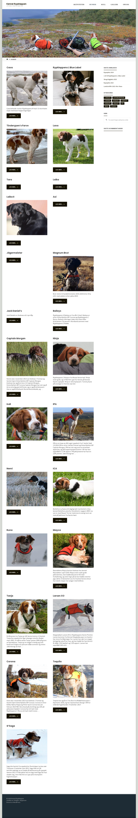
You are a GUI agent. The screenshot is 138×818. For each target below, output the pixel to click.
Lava (55, 125)
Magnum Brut (61, 252)
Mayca (57, 529)
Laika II (10, 196)
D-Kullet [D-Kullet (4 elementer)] (116, 100)
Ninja (56, 338)
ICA (55, 467)
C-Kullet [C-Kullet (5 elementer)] (108, 98)
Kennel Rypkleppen (16, 3)
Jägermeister (14, 252)
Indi (9, 403)
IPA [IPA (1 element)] (122, 103)
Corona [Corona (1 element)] (107, 100)
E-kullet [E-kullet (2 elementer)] (124, 100)
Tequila (57, 659)
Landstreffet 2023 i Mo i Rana (113, 86)
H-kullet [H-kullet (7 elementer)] (108, 103)
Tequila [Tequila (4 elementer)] (113, 106)
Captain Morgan (16, 338)
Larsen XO (58, 594)
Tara (9, 179)
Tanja (10, 594)
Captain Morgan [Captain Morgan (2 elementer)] (118, 98)
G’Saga (11, 724)
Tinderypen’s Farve (18, 125)
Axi (54, 196)
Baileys (57, 310)
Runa (10, 529)
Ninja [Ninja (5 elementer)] (106, 106)
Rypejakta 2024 (109, 72)
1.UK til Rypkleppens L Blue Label (114, 76)
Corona (11, 659)
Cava (10, 67)
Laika (56, 179)
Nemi (10, 467)
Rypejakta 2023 (109, 83)
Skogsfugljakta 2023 (110, 79)
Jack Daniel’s (14, 310)
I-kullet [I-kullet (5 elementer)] (116, 103)
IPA (55, 403)
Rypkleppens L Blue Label (67, 67)
